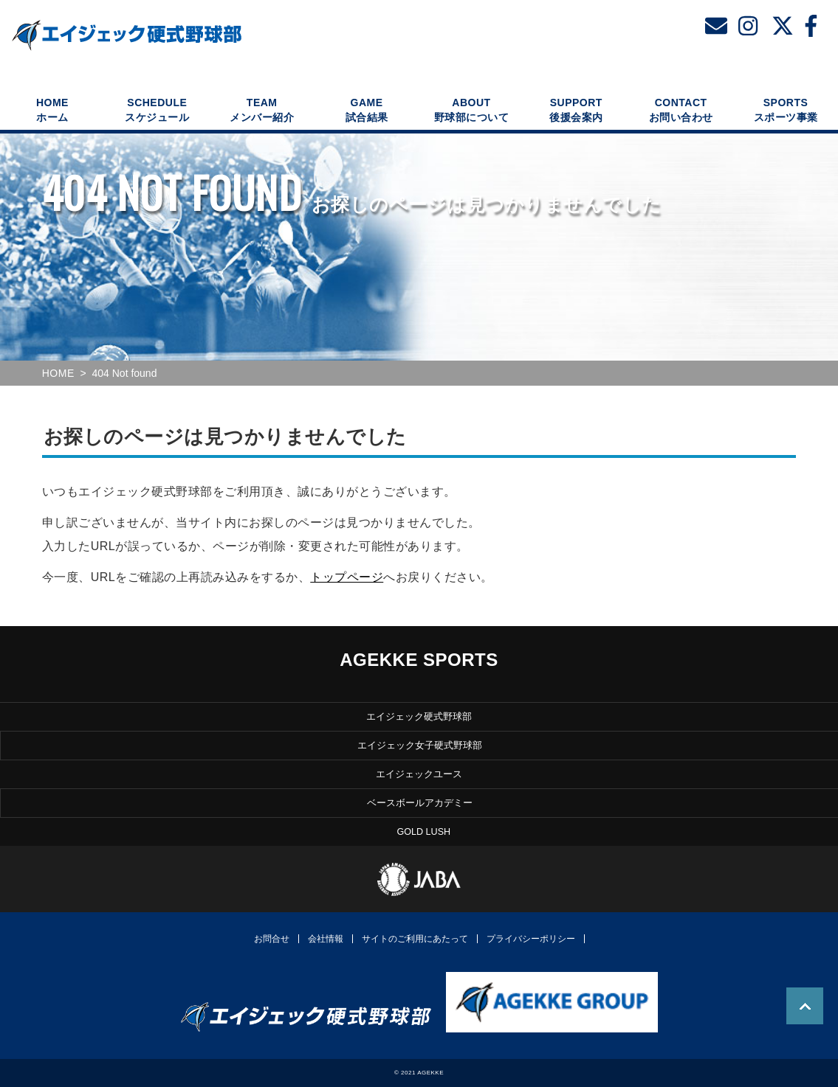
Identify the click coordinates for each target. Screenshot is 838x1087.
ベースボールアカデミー (420, 803)
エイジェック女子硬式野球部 (419, 745)
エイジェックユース (419, 774)
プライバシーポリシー (531, 938)
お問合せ (271, 938)
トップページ (346, 577)
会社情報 (325, 938)
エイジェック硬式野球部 (419, 717)
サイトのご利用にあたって (415, 938)
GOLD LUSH (423, 832)
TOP (804, 1005)
